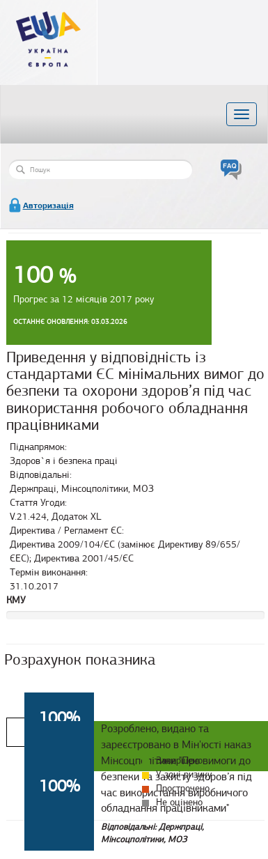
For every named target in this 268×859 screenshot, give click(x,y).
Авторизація (48, 205)
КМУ (16, 600)
